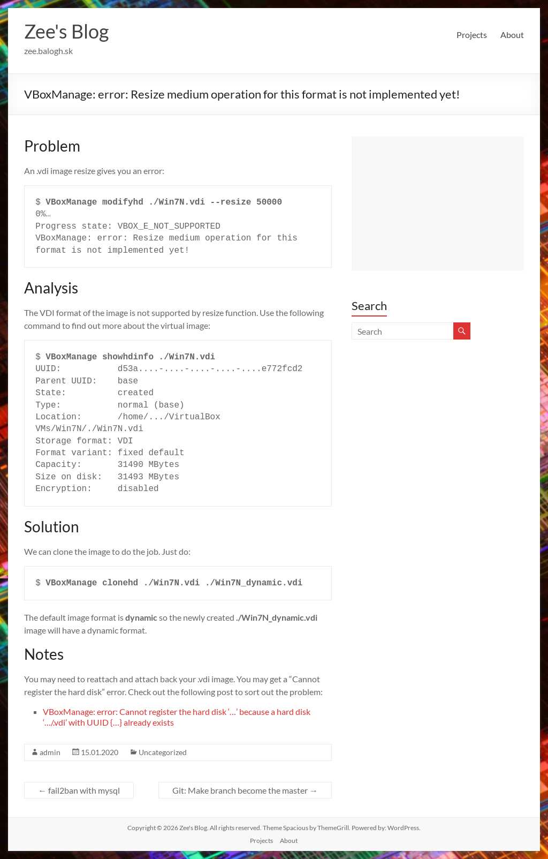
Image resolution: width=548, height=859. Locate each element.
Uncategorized (163, 752)
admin (50, 752)
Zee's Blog (66, 31)
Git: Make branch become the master (245, 790)
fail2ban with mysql (79, 790)
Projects (471, 34)
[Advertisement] (438, 203)
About (512, 34)
